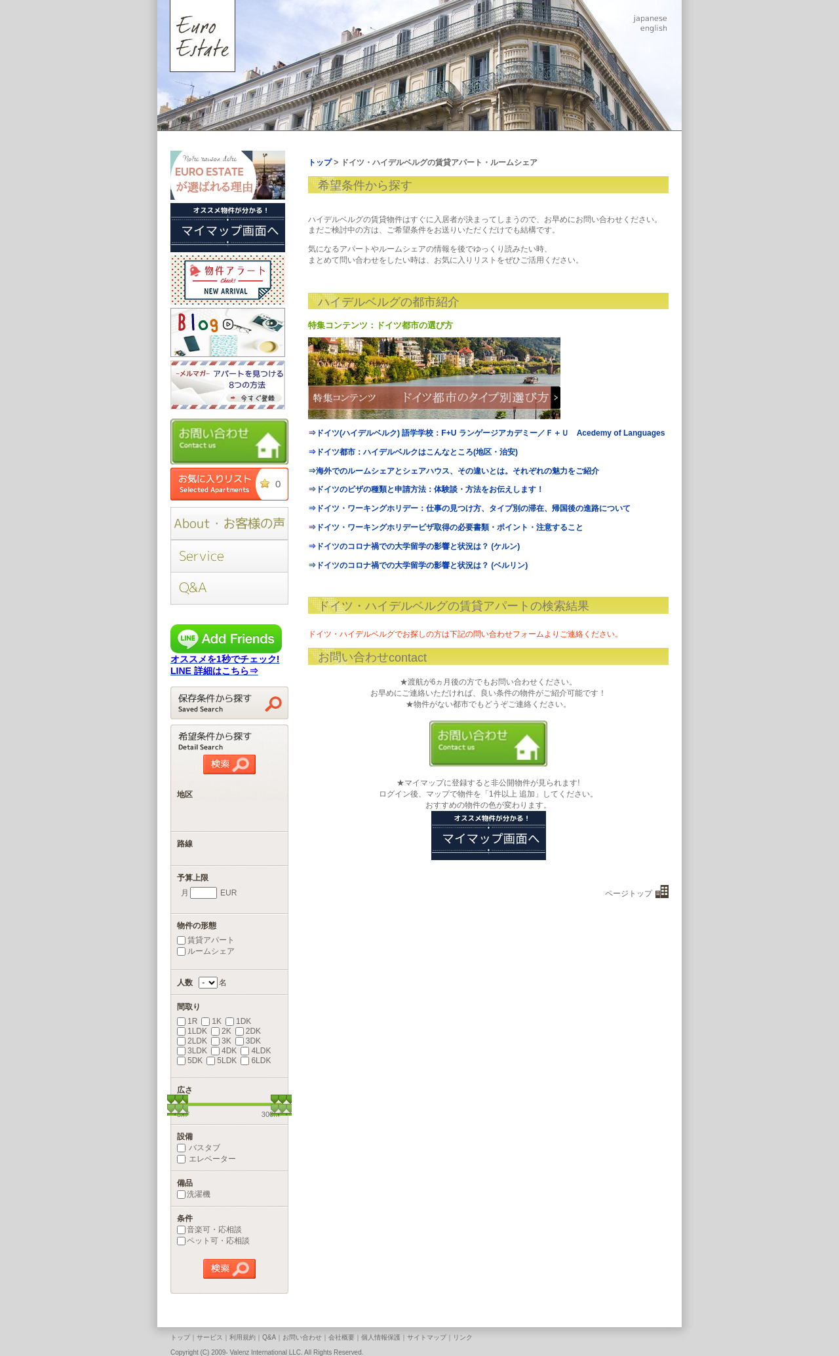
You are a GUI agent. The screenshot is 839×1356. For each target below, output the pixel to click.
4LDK (256, 1050)
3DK (248, 1040)
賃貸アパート (206, 940)
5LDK (221, 1060)
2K (221, 1031)
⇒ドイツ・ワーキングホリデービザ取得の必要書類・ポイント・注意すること (445, 527)
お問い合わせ (302, 1337)
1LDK (192, 1031)
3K (221, 1040)
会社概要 (341, 1337)
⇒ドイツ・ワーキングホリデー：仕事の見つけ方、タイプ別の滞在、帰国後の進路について (469, 508)
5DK (190, 1060)
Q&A (269, 1337)
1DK (238, 1021)
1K (211, 1021)
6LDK (256, 1060)
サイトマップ (426, 1337)
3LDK (192, 1050)
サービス (210, 1337)
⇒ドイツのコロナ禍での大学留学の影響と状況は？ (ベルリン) (418, 565)
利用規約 (242, 1337)
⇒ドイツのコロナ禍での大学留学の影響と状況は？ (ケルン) (414, 546)
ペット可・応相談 (213, 1240)
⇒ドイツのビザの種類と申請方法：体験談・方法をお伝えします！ (426, 489)
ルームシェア (206, 951)
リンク (463, 1337)
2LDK (192, 1040)
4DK (224, 1050)
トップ (180, 1337)
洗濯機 (193, 1194)
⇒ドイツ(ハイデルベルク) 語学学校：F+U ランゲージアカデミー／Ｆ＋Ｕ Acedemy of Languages (486, 433)
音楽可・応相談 (209, 1229)
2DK (248, 1031)
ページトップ (628, 893)
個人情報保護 (380, 1337)
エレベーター (206, 1158)
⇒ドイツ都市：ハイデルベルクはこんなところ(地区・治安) (413, 452)
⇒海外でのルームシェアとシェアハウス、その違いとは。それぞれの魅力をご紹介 (453, 471)
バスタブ (198, 1147)
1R (187, 1021)
